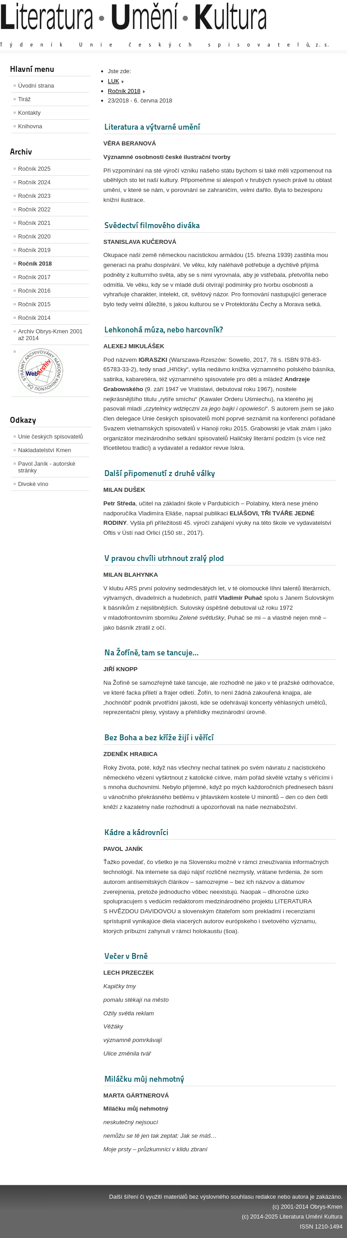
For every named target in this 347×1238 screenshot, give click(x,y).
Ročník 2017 (34, 277)
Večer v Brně (126, 956)
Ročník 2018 (35, 263)
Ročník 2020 (34, 236)
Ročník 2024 (34, 182)
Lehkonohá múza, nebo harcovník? (163, 329)
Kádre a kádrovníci (136, 832)
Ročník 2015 (34, 304)
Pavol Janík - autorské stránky (46, 467)
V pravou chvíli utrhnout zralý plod (164, 558)
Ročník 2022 (34, 209)
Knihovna (30, 126)
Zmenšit (315, 36)
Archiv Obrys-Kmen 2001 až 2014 (50, 334)
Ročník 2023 (34, 195)
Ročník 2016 (34, 290)
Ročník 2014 (34, 317)
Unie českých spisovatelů (50, 436)
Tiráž (24, 99)
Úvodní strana (36, 85)
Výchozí (288, 36)
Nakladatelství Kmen (44, 450)
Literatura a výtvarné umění (152, 126)
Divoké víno (33, 484)
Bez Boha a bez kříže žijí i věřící (159, 737)
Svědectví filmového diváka (152, 225)
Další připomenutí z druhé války (159, 473)
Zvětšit (263, 36)
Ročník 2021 (34, 223)
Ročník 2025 (34, 168)
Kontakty (29, 112)
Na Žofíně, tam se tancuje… (151, 652)
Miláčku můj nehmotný (144, 1079)
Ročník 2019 (34, 250)
